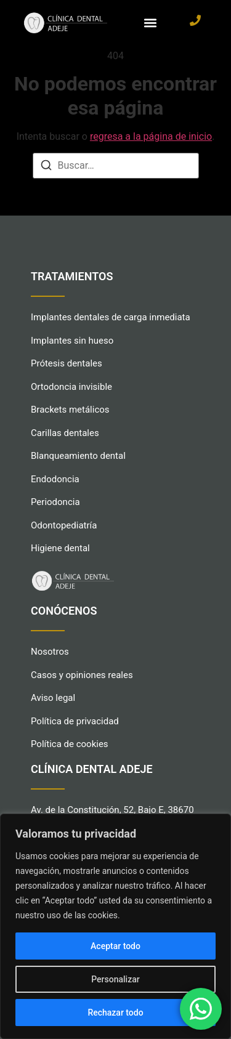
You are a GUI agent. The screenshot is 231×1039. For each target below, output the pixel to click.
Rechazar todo (115, 1012)
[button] (150, 22)
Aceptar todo (115, 946)
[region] (115, 926)
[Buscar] (46, 167)
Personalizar (115, 979)
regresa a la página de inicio (151, 136)
